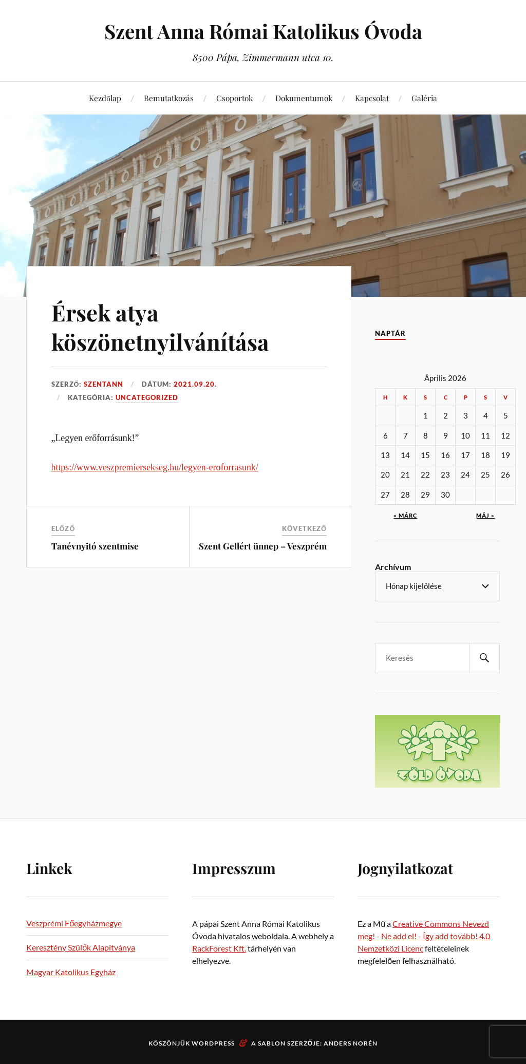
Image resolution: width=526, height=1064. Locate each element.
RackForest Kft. (219, 948)
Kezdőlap (105, 97)
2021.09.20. (195, 384)
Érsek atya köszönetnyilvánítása (161, 326)
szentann (103, 384)
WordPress (213, 1043)
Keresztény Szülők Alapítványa (80, 947)
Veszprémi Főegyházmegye (74, 923)
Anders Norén (351, 1043)
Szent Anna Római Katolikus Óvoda (263, 31)
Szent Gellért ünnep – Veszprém (263, 545)
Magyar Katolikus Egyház (71, 972)
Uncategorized (147, 397)
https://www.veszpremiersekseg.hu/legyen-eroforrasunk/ (154, 467)
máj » (485, 515)
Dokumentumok (303, 97)
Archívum (393, 567)
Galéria (424, 97)
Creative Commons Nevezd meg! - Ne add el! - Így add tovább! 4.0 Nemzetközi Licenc (424, 936)
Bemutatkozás (169, 97)
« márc (405, 515)
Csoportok (234, 97)
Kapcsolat (372, 97)
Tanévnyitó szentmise (95, 545)
